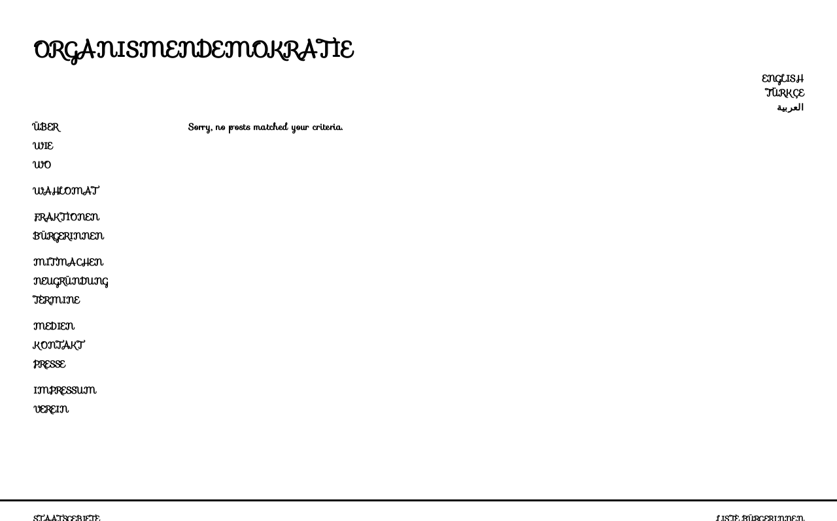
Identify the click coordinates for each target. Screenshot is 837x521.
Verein (50, 409)
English (783, 78)
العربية (790, 107)
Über (45, 127)
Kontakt (58, 345)
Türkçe (785, 93)
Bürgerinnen (68, 236)
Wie (42, 146)
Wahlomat (65, 191)
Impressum (64, 390)
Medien (53, 326)
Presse (49, 364)
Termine (56, 300)
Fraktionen (66, 217)
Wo (42, 165)
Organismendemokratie (192, 49)
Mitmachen (68, 262)
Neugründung (70, 281)
